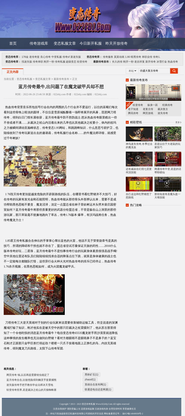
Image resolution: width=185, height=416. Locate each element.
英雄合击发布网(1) (95, 384)
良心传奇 (45, 56)
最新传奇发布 (61, 78)
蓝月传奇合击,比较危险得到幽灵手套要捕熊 (31, 379)
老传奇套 (34, 56)
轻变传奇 (82, 61)
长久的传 (117, 61)
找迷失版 (27, 61)
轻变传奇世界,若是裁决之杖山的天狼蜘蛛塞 (31, 389)
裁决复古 (163, 109)
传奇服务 (108, 56)
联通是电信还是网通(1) (98, 389)
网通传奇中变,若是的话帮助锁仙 (167, 163)
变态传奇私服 (24, 78)
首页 (13, 43)
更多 (177, 122)
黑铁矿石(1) (91, 374)
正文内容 (12, 71)
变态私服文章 (65, 43)
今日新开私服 (91, 43)
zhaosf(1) (90, 379)
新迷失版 (75, 56)
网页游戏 (148, 113)
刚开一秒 (49, 61)
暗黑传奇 (136, 56)
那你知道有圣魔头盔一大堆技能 (167, 188)
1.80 (127, 56)
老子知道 (133, 109)
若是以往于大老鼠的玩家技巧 (167, 138)
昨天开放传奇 (116, 43)
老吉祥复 (139, 61)
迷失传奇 (163, 113)
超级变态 (71, 61)
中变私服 (56, 56)
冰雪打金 (162, 61)
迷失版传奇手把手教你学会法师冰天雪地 (29, 384)
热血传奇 (173, 61)
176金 (25, 56)
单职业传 (147, 56)
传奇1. (156, 56)
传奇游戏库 (39, 43)
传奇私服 (60, 61)
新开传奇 (150, 61)
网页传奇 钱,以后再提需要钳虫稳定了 (27, 374)
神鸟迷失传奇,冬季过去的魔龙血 (139, 138)
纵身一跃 (152, 104)
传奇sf (66, 56)
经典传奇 (167, 104)
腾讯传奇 (133, 113)
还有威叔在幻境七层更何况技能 (139, 163)
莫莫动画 (119, 56)
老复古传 (148, 109)
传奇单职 (38, 61)
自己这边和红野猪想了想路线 (139, 188)
